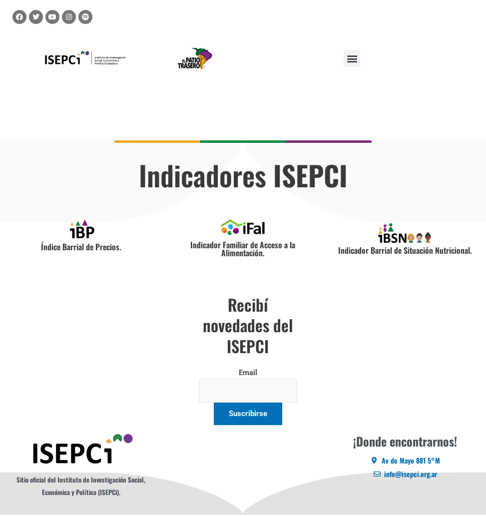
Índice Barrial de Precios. (81, 247)
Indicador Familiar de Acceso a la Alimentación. (242, 249)
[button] (352, 58)
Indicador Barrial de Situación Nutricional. (405, 250)
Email (248, 372)
